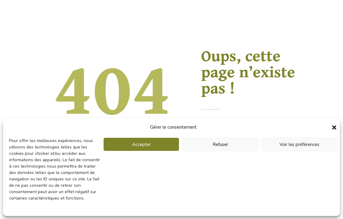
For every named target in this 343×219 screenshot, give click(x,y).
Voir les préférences (299, 144)
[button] (334, 127)
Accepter (141, 144)
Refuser (220, 144)
